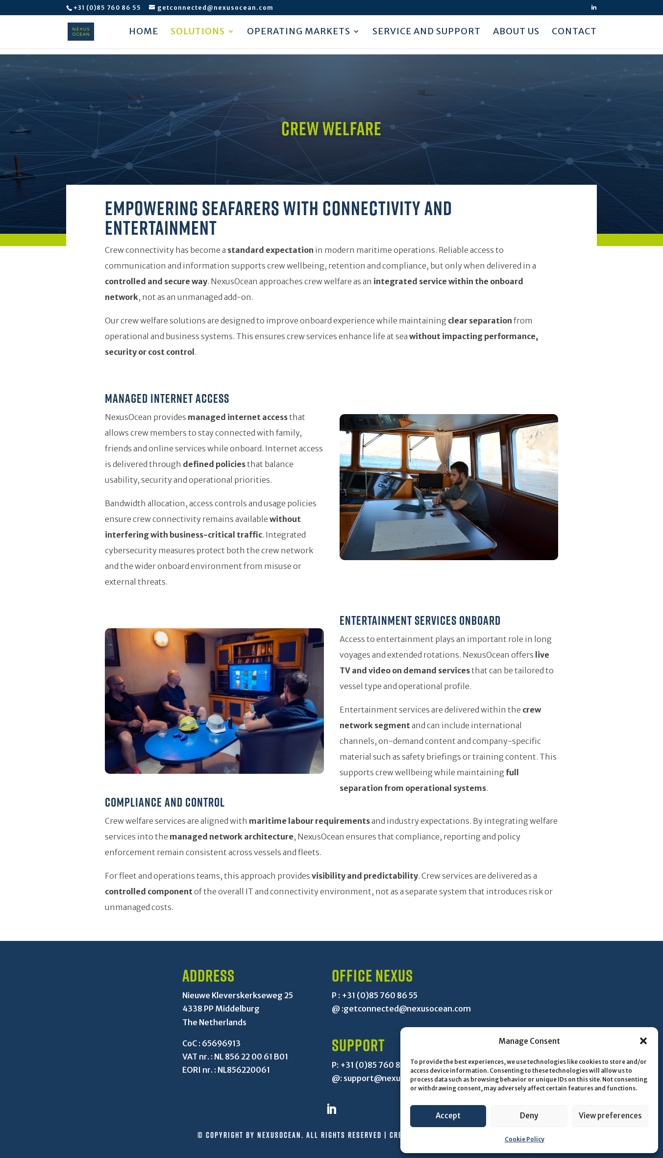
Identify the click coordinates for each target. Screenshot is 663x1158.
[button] (643, 1041)
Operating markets (298, 32)
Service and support (426, 32)
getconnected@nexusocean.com (407, 1008)
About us (516, 32)
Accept (448, 1115)
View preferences (610, 1115)
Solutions (198, 32)
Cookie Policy (524, 1139)
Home (143, 32)
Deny (529, 1115)
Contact (574, 32)
